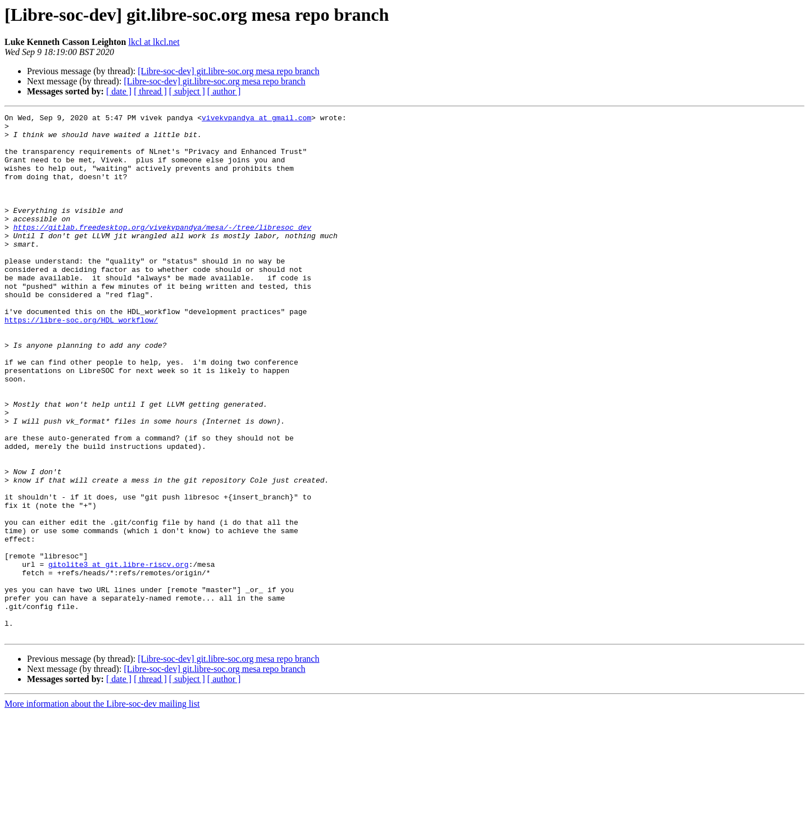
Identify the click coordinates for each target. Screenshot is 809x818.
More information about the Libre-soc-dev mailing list (101, 808)
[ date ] (118, 91)
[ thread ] (150, 91)
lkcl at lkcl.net (154, 42)
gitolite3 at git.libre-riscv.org (118, 655)
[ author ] (224, 91)
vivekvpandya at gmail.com (256, 119)
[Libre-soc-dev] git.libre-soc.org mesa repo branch (228, 71)
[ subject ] (187, 91)
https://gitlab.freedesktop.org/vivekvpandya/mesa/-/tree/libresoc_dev (162, 251)
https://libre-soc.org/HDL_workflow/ (81, 362)
